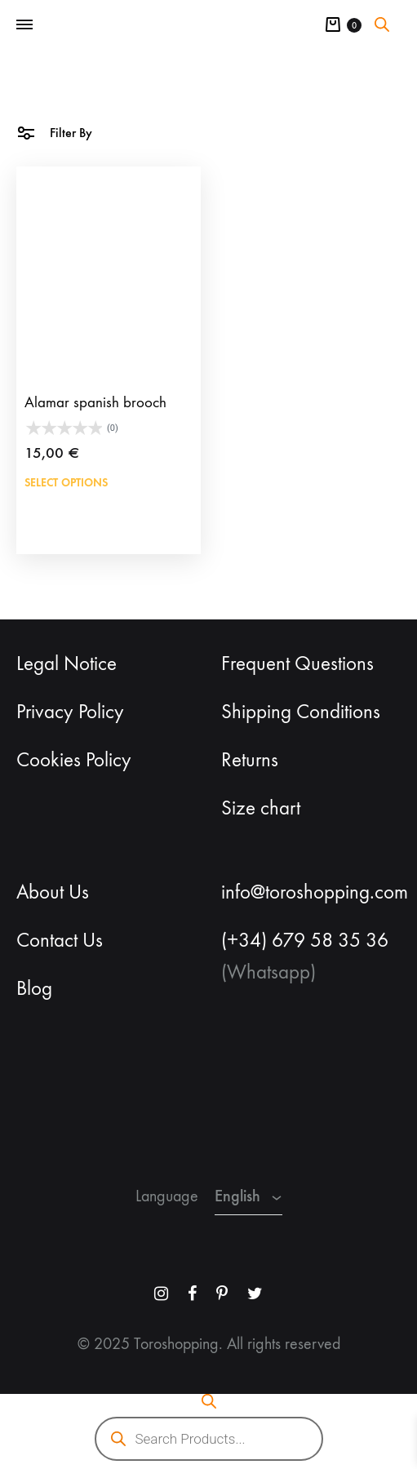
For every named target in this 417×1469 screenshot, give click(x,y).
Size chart (260, 808)
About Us (52, 892)
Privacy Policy (70, 711)
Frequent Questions (297, 663)
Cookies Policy (73, 760)
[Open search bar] (382, 24)
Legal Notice (66, 663)
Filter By (54, 132)
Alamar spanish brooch (95, 402)
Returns (249, 760)
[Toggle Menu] (24, 25)
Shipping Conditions (300, 711)
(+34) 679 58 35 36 (304, 940)
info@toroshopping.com (314, 892)
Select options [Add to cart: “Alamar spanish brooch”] (66, 483)
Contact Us (59, 940)
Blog (34, 988)
